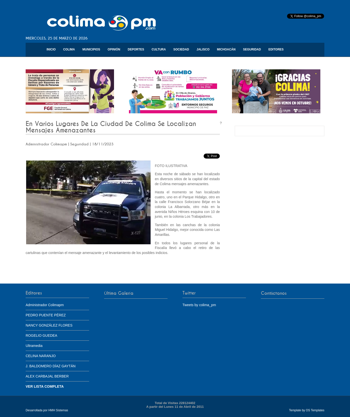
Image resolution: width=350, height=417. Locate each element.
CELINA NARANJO (41, 356)
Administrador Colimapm (45, 305)
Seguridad (252, 49)
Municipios (91, 49)
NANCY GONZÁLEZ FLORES (49, 325)
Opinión (114, 49)
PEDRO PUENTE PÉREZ (46, 315)
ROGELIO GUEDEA (41, 335)
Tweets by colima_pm (199, 305)
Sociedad (181, 49)
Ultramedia (34, 346)
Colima (69, 49)
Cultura (159, 49)
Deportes (136, 49)
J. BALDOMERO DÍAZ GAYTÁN (50, 366)
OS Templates (315, 410)
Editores (276, 49)
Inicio (51, 49)
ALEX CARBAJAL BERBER (47, 376)
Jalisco (202, 49)
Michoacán (226, 49)
